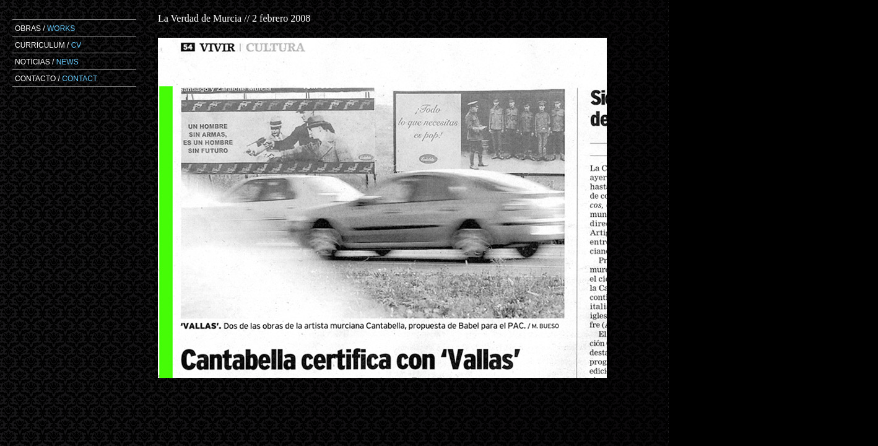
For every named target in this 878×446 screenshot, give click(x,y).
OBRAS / (45, 28)
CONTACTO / (56, 78)
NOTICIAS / (47, 62)
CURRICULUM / (48, 45)
